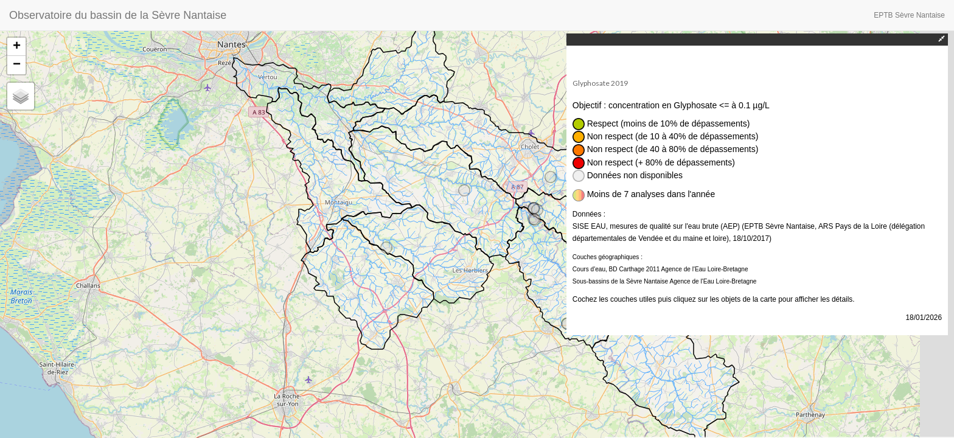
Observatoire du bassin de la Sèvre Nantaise (117, 15)
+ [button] (17, 47)
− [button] (17, 65)
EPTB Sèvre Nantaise (909, 15)
